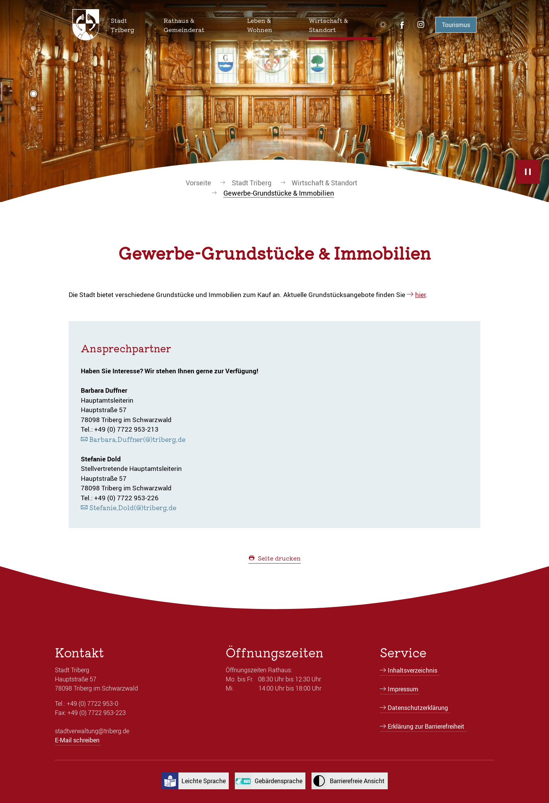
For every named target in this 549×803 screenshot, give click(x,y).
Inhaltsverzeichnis (412, 670)
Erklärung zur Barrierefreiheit (426, 726)
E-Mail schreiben (77, 740)
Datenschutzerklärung (418, 707)
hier (420, 294)
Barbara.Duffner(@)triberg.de (137, 439)
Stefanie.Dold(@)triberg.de (133, 507)
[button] (131, 25)
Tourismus (456, 25)
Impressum (403, 689)
